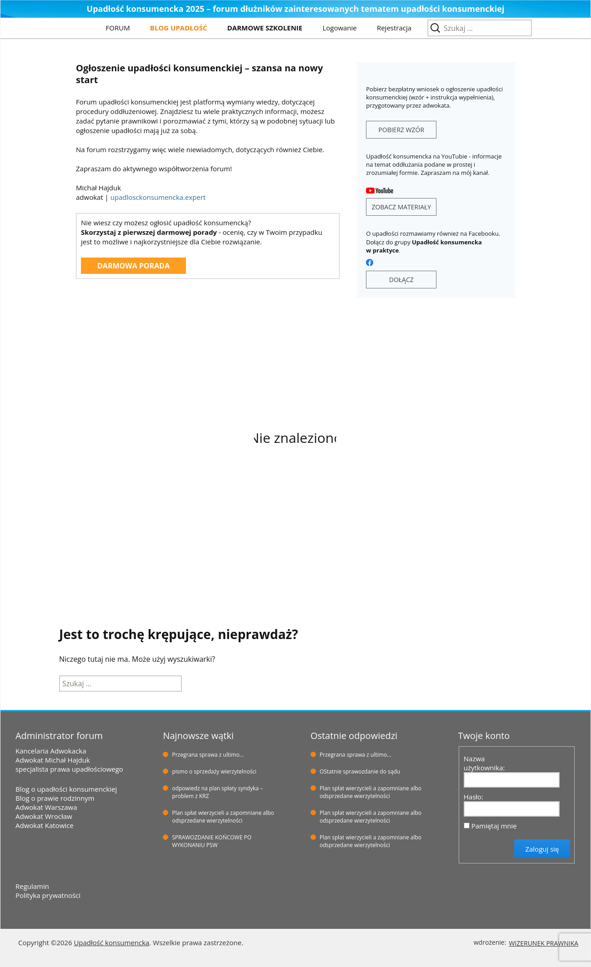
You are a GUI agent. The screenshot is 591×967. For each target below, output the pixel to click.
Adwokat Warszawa (46, 807)
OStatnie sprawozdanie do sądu (360, 771)
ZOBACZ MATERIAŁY (401, 207)
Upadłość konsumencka (111, 942)
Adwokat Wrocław (43, 816)
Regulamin (32, 886)
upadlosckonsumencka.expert (158, 197)
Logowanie (339, 27)
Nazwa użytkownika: (484, 763)
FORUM (118, 27)
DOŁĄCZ (401, 279)
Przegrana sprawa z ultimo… (208, 755)
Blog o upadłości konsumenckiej (66, 788)
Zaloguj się (542, 848)
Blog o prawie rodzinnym (55, 798)
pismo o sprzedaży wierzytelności (214, 771)
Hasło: (473, 796)
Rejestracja (394, 27)
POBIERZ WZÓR (401, 129)
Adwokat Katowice (44, 825)
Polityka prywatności (47, 895)
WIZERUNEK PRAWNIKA (543, 943)
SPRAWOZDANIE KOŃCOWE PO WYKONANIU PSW (211, 841)
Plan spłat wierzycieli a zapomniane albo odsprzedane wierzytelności (223, 816)
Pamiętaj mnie (494, 825)
